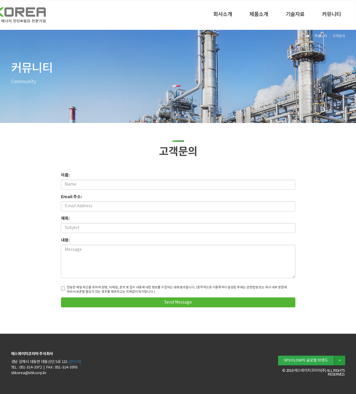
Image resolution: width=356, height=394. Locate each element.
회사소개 (222, 14)
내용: (65, 240)
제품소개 (258, 14)
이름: (65, 175)
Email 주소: (71, 196)
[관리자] (75, 362)
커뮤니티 (331, 14)
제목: (65, 218)
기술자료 (295, 14)
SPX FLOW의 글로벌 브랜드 (306, 360)
